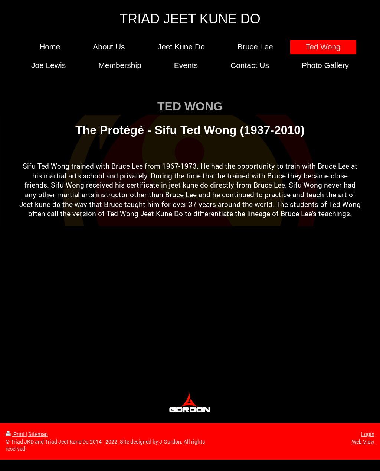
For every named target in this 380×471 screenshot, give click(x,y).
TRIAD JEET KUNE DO (189, 18)
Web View (363, 441)
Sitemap (38, 434)
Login (367, 434)
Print (16, 434)
